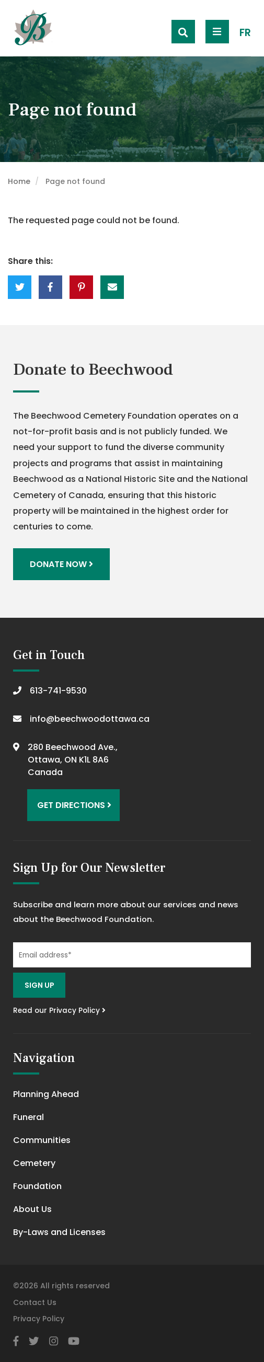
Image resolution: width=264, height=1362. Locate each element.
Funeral (28, 1117)
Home (19, 181)
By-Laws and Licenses (59, 1232)
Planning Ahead (46, 1094)
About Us (32, 1209)
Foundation (37, 1186)
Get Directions (74, 805)
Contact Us (34, 1302)
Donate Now (61, 564)
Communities (42, 1140)
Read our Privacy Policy (59, 1010)
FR (245, 33)
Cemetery (34, 1163)
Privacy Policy (38, 1318)
